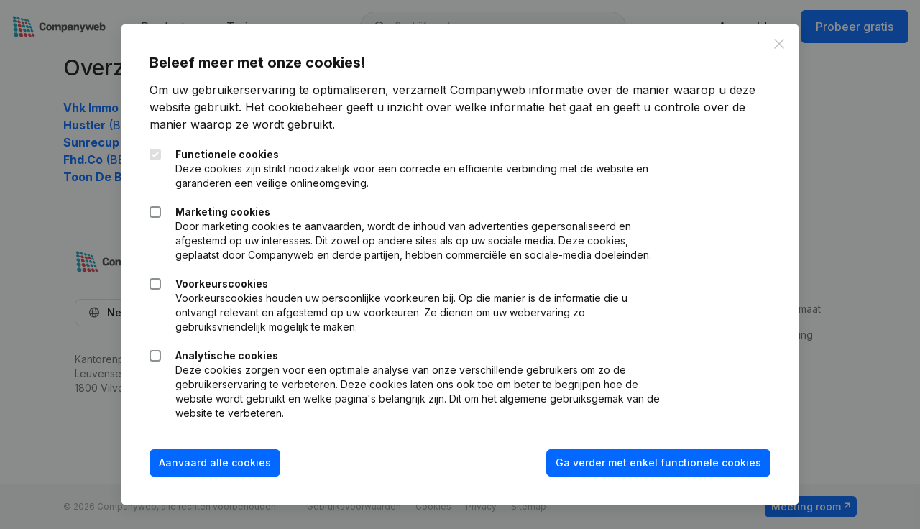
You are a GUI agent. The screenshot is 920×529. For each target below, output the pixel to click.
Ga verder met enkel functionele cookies (658, 462)
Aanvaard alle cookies (215, 462)
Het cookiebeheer (294, 107)
